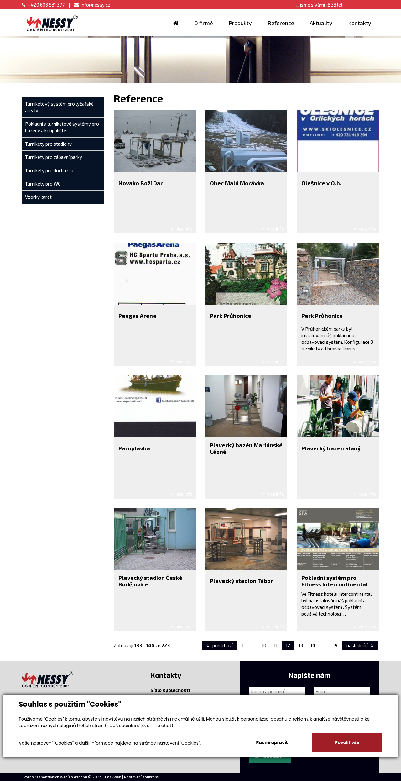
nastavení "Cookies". (179, 743)
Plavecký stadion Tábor (241, 580)
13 (301, 645)
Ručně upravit (272, 742)
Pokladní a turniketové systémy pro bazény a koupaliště (62, 127)
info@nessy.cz (92, 5)
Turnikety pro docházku (49, 170)
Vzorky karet (38, 197)
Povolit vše (347, 742)
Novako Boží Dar (140, 183)
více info (181, 229)
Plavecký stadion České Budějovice (150, 581)
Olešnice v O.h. (321, 183)
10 (264, 645)
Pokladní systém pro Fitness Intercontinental (334, 581)
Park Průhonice (230, 315)
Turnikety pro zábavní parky (53, 157)
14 (312, 645)
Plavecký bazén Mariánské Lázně (246, 448)
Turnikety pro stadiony (48, 144)
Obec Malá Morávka (237, 183)
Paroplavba (134, 448)
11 (276, 645)
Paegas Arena (137, 315)
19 (335, 645)
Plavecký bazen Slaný (331, 448)
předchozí (219, 645)
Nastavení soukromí (141, 776)
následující (360, 645)
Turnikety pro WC (42, 183)
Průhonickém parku (325, 329)
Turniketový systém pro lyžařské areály (59, 107)
